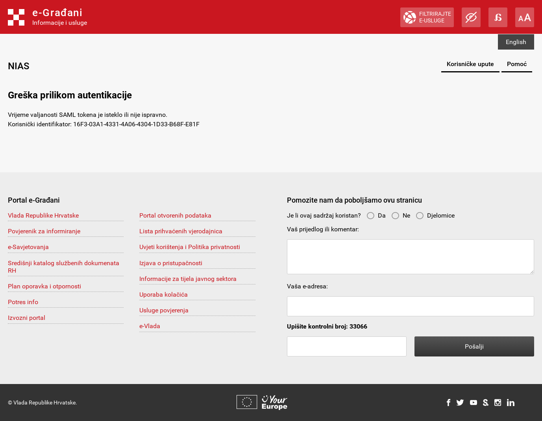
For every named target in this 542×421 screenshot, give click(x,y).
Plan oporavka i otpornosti (44, 286)
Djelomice (435, 215)
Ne (400, 215)
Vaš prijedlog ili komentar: (323, 229)
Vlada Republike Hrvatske (43, 215)
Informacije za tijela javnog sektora (188, 279)
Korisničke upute (470, 64)
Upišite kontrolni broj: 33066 (327, 326)
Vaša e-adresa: (307, 286)
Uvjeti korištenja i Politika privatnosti (189, 247)
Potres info (23, 302)
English (516, 42)
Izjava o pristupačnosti (170, 263)
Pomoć (517, 64)
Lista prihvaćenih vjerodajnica (180, 231)
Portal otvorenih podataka (175, 215)
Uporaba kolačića (163, 294)
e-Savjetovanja (28, 247)
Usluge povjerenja (164, 310)
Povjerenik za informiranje (44, 231)
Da (376, 215)
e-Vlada (149, 326)
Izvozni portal (26, 317)
